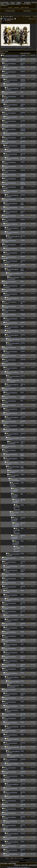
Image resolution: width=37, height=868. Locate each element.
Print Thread (4, 14)
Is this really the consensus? (11, 55)
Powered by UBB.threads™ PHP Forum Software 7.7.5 (18, 867)
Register (27, 2)
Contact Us (17, 865)
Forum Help (24, 865)
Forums (13, 2)
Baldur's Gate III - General (13, 4)
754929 (34, 16)
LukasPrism (17, 16)
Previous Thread (9, 11)
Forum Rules (4, 863)
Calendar (16, 7)
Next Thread (27, 11)
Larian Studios (5, 2)
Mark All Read (12, 863)
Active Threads (25, 7)
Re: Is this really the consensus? (11, 16)
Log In (33, 2)
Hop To (7, 858)
